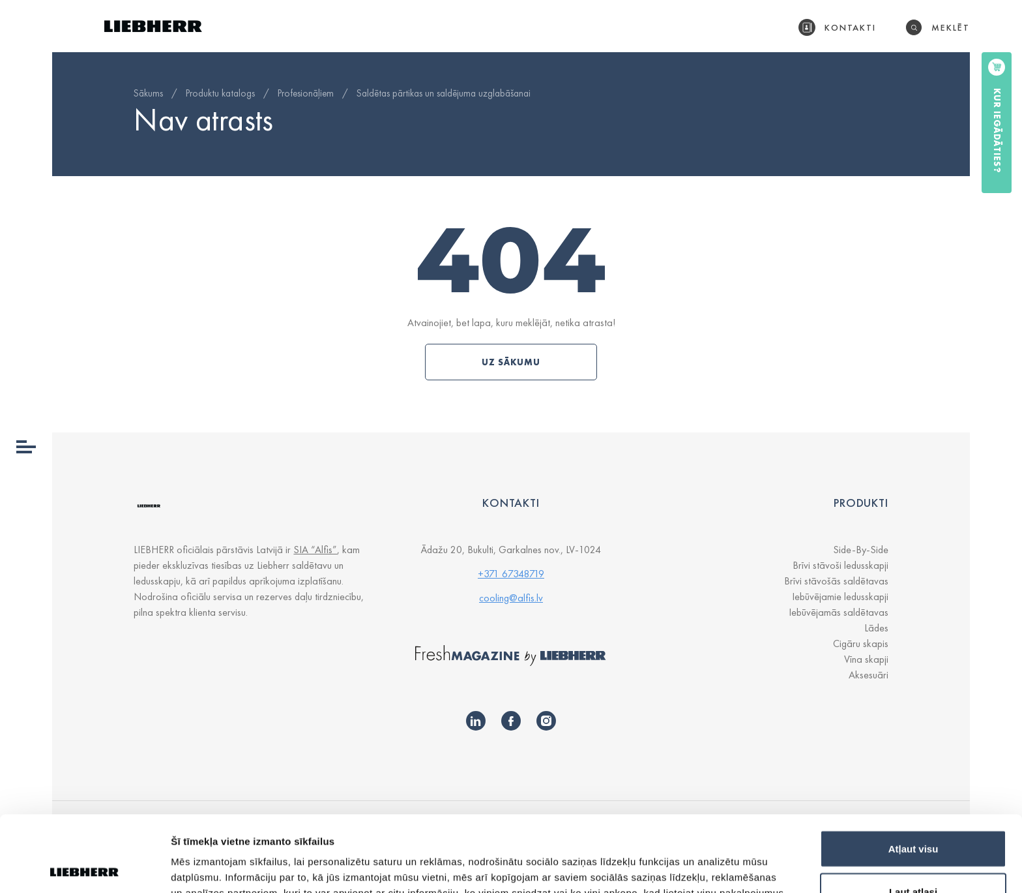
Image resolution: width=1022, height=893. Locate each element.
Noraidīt (913, 858)
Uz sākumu (511, 362)
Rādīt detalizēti (710, 859)
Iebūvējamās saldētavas (838, 612)
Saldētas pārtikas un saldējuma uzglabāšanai (444, 93)
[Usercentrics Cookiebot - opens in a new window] (84, 867)
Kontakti (851, 27)
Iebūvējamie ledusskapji (840, 596)
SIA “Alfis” (315, 549)
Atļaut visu (913, 772)
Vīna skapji (866, 659)
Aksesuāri (868, 675)
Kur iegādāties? (997, 131)
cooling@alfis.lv (511, 598)
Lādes (876, 628)
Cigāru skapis (860, 643)
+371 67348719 (511, 574)
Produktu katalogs (220, 93)
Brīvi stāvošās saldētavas (836, 581)
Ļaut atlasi (913, 815)
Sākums (148, 93)
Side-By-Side (860, 549)
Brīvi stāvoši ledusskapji (840, 565)
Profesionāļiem (306, 93)
